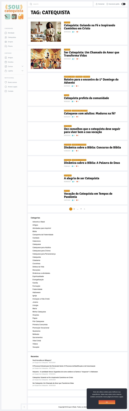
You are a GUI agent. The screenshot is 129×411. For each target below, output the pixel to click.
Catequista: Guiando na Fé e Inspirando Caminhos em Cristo (53, 377)
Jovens (35, 302)
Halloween (37, 292)
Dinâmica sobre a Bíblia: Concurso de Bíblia (92, 147)
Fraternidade (37, 289)
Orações (36, 315)
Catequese (37, 244)
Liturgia (35, 305)
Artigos (35, 225)
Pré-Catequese (38, 321)
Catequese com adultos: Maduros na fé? (89, 113)
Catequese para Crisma (41, 251)
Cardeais (36, 238)
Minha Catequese (39, 312)
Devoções (36, 270)
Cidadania (36, 260)
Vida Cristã (37, 341)
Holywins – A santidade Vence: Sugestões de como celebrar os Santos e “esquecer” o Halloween (65, 372)
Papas (35, 318)
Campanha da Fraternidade (43, 235)
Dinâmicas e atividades (41, 273)
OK (107, 402)
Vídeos (35, 344)
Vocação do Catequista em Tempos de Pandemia (88, 195)
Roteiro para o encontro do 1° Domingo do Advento (91, 81)
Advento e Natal (39, 222)
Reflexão (36, 334)
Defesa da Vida (38, 267)
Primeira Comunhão (40, 325)
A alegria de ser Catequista (81, 178)
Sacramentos (38, 337)
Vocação (36, 347)
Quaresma (36, 331)
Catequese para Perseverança (44, 254)
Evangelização (38, 280)
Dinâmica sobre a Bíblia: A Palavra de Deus (92, 163)
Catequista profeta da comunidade (86, 98)
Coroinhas (36, 264)
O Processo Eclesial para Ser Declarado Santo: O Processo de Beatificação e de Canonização (64, 366)
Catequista (37, 257)
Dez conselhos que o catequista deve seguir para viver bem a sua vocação (92, 130)
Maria (35, 308)
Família (35, 283)
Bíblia (35, 231)
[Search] (31, 4)
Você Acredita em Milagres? (42, 360)
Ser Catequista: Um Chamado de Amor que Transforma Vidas (53, 383)
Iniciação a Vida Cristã (41, 299)
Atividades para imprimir (42, 228)
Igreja (35, 296)
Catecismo (37, 241)
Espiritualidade (38, 276)
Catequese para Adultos (42, 247)
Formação (36, 286)
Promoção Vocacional (41, 328)
